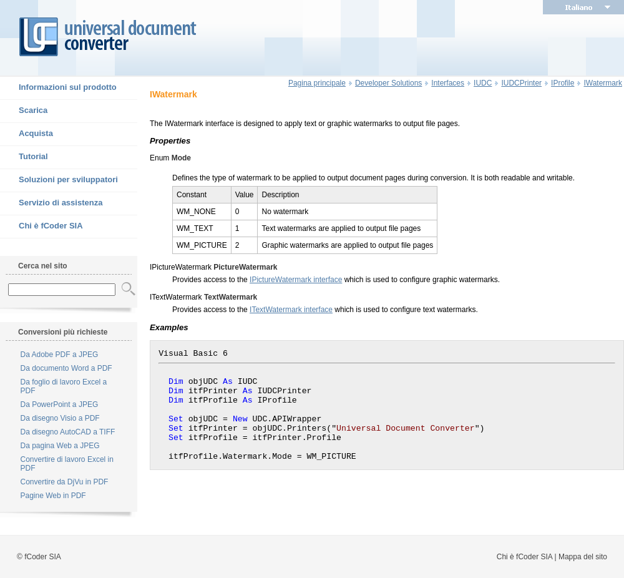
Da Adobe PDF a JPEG (60, 354)
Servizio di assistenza (51, 203)
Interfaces (447, 83)
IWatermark (602, 83)
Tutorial (24, 157)
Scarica (23, 111)
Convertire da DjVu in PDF (65, 482)
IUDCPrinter (521, 83)
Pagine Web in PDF (53, 495)
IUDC (483, 83)
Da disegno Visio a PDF (60, 418)
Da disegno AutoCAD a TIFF (68, 432)
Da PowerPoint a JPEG (60, 404)
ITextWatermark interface (291, 309)
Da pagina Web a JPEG (60, 445)
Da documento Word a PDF (66, 368)
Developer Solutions (388, 83)
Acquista (26, 134)
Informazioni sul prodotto (58, 88)
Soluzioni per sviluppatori (59, 180)
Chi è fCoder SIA (41, 226)
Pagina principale (317, 83)
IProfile (562, 83)
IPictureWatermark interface (296, 279)
